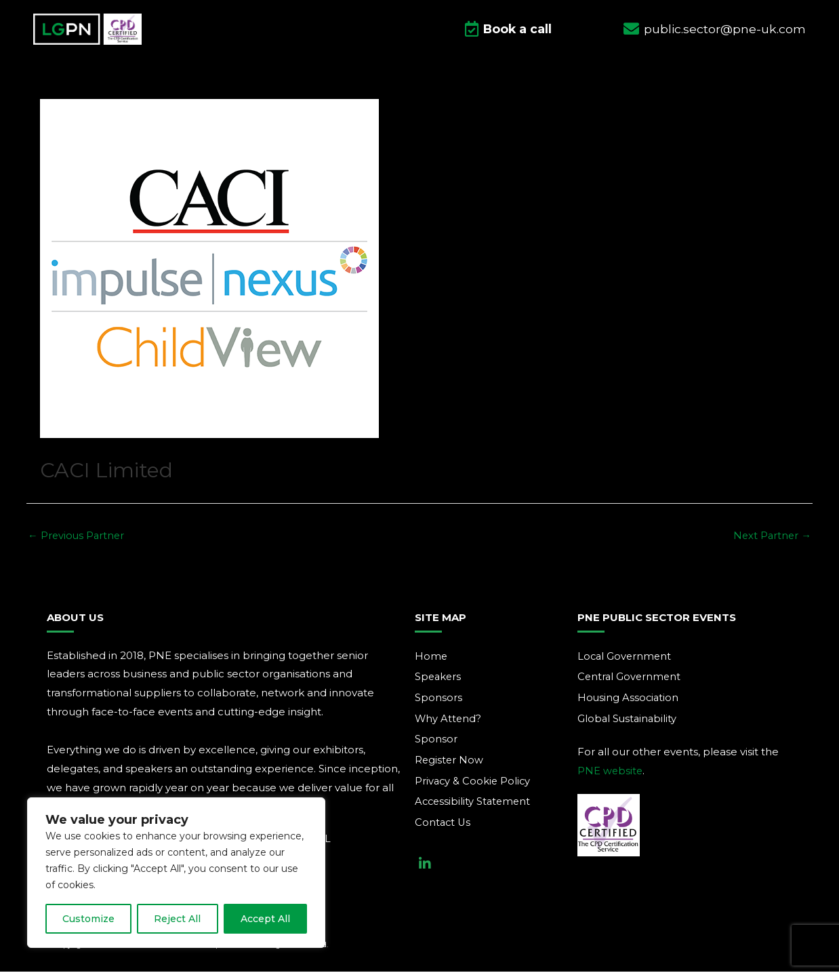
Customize (88, 919)
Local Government (625, 659)
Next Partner (771, 538)
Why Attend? (449, 722)
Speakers (439, 680)
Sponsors (438, 701)
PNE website (610, 774)
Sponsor (436, 743)
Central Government (630, 680)
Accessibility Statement (474, 806)
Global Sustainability (628, 722)
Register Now (450, 764)
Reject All (177, 919)
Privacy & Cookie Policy (474, 785)
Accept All (265, 919)
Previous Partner (77, 538)
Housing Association (628, 701)
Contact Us (443, 827)
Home (431, 659)
